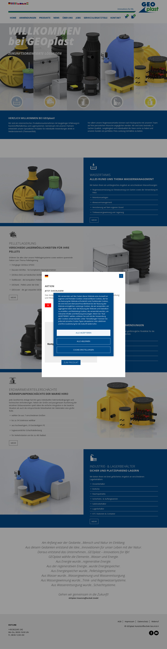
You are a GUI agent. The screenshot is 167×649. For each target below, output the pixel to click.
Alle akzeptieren (83, 332)
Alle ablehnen (83, 341)
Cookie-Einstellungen (83, 349)
